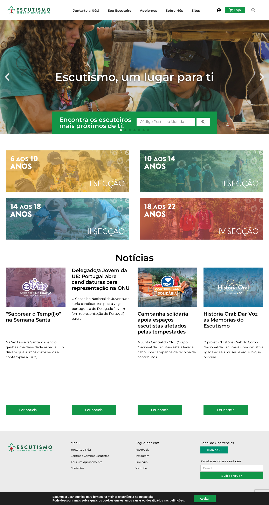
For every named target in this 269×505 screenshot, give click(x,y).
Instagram (142, 455)
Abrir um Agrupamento (86, 462)
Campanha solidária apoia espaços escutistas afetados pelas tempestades (163, 323)
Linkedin (142, 462)
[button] (253, 10)
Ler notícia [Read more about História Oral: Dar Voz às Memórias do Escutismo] (226, 410)
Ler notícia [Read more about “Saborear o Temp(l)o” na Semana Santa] (28, 410)
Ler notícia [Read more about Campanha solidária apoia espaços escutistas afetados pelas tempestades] (160, 410)
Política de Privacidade (49, 499)
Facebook (142, 449)
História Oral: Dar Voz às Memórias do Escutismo (231, 320)
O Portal (12, 499)
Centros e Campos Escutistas (90, 455)
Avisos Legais (27, 499)
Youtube (141, 468)
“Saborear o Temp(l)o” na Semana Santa (33, 317)
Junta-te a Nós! (81, 449)
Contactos (77, 468)
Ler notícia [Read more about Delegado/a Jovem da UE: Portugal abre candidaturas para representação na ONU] (94, 410)
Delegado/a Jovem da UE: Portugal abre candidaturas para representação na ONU (101, 279)
